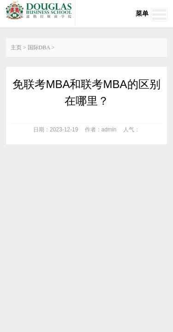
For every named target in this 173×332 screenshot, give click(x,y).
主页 (16, 47)
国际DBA (39, 47)
